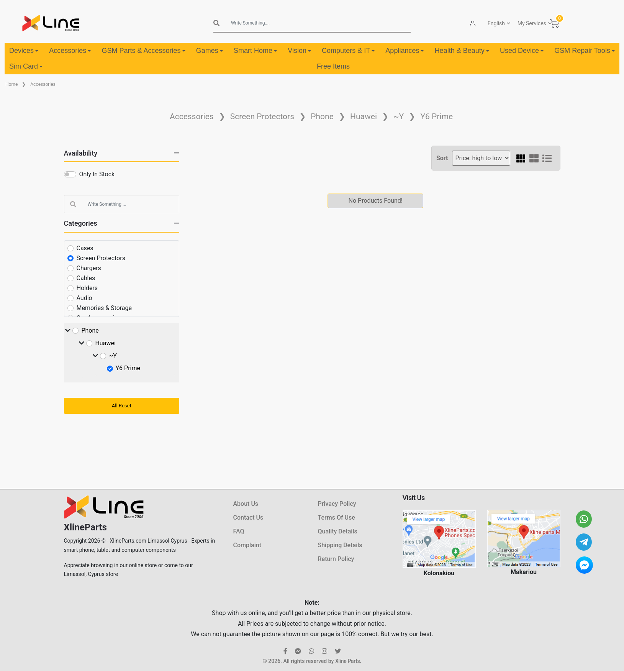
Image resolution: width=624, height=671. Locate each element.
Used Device (522, 50)
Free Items (333, 66)
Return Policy (336, 559)
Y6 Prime (436, 116)
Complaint (247, 545)
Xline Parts (347, 661)
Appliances (404, 50)
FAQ (238, 531)
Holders (87, 288)
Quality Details (337, 531)
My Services (532, 23)
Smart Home (255, 50)
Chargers (89, 268)
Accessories (70, 50)
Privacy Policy (337, 503)
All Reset (121, 406)
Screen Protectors (262, 116)
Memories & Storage (104, 308)
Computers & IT (348, 50)
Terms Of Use (336, 517)
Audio (84, 298)
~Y (398, 116)
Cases (85, 248)
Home (11, 84)
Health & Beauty (462, 50)
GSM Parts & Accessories (143, 50)
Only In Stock (97, 174)
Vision (299, 50)
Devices (23, 50)
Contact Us (248, 517)
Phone (322, 116)
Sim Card (26, 66)
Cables (86, 278)
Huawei (363, 116)
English (496, 23)
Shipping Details (340, 545)
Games (209, 50)
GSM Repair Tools (584, 50)
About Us (246, 503)
